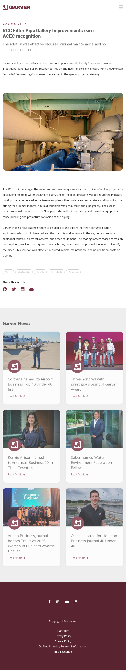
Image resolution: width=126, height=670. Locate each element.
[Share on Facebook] (7, 289)
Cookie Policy (63, 641)
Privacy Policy (63, 636)
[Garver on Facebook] (49, 602)
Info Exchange (63, 651)
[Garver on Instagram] (76, 602)
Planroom (63, 631)
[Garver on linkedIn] (58, 602)
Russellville (56, 272)
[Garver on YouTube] (67, 602)
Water (8, 272)
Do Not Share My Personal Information (63, 646)
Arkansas (73, 272)
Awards (40, 272)
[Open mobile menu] (121, 6)
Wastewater (24, 272)
